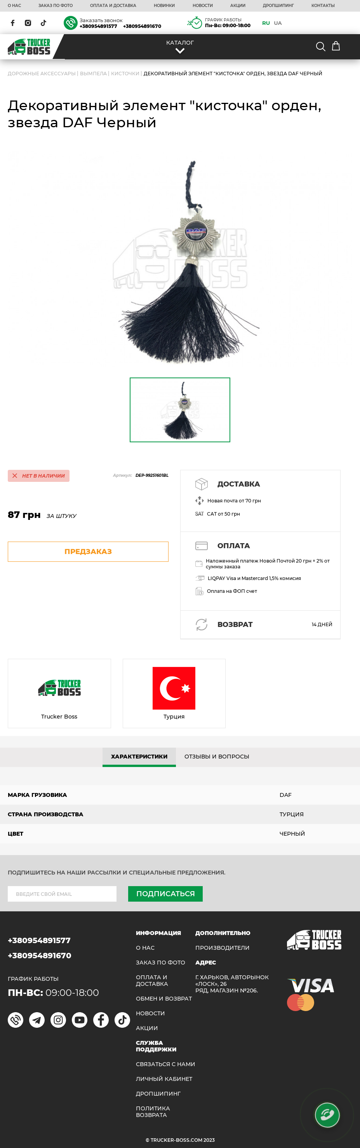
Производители (222, 948)
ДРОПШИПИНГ (278, 5)
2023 (209, 1140)
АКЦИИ (237, 5)
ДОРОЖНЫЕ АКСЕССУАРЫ (42, 73)
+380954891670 (142, 26)
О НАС (14, 5)
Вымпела (93, 73)
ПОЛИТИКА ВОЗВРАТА (153, 1112)
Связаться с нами (165, 1064)
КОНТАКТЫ (323, 5)
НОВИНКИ (164, 5)
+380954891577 (98, 26)
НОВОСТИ (203, 5)
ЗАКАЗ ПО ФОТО (55, 5)
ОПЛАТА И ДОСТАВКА (113, 5)
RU (266, 23)
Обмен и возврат (164, 999)
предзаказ (88, 551)
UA (278, 23)
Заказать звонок (101, 20)
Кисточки (125, 73)
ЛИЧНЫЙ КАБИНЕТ (164, 1079)
